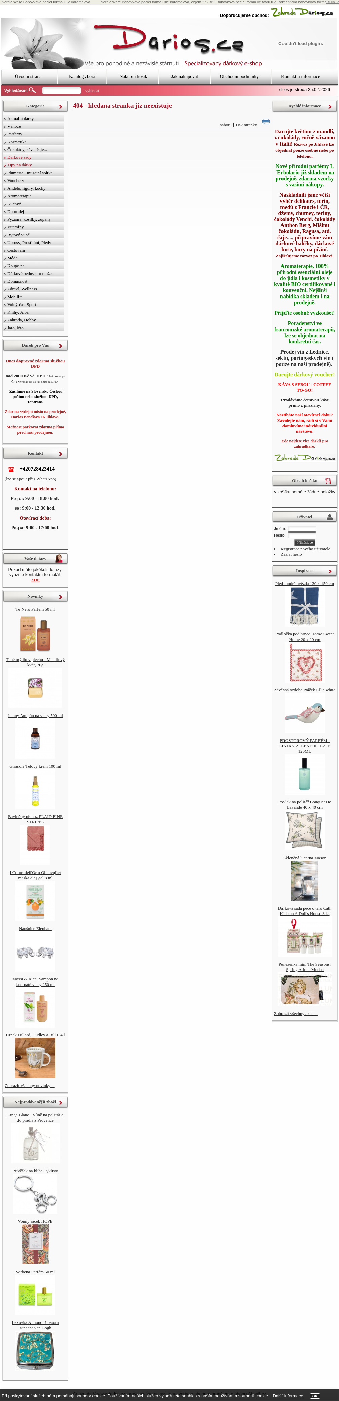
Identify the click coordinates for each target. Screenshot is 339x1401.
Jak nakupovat (184, 76)
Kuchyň (14, 203)
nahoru (226, 124)
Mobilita (15, 296)
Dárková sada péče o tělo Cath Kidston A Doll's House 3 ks (304, 911)
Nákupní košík (133, 76)
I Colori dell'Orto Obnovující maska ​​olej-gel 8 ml (35, 875)
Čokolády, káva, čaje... (27, 149)
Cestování (16, 250)
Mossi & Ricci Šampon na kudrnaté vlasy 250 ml (35, 981)
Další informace (288, 1395)
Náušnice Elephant (35, 928)
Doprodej (15, 211)
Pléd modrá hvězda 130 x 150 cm (304, 583)
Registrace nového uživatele (305, 548)
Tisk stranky (246, 124)
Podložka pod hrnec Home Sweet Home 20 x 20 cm (304, 636)
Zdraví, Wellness (22, 288)
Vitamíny (15, 226)
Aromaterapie (19, 195)
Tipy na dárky (19, 164)
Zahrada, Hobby (21, 319)
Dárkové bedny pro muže (29, 273)
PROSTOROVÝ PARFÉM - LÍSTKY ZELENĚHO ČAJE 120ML (304, 746)
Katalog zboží (82, 76)
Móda (12, 257)
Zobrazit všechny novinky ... (30, 1085)
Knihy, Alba (18, 312)
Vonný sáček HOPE (35, 1221)
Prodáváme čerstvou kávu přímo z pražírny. (304, 402)
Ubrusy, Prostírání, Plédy (29, 242)
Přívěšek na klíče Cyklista (35, 1170)
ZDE (35, 579)
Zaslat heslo (291, 554)
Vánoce (14, 126)
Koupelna (16, 265)
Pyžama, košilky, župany (29, 219)
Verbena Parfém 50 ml (35, 1271)
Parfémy (14, 133)
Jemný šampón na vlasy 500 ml (35, 715)
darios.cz (332, 2)
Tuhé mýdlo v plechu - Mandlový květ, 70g (35, 662)
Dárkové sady (19, 157)
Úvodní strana (28, 76)
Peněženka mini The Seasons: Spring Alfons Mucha (305, 967)
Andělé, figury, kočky (26, 188)
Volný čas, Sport (21, 304)
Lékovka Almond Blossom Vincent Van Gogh (35, 1325)
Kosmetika (16, 141)
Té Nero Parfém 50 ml (35, 609)
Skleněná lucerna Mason (304, 857)
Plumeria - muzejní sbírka (30, 172)
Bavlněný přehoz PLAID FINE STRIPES (35, 819)
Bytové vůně (18, 234)
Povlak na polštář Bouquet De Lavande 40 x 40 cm (304, 804)
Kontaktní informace (300, 76)
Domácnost (17, 281)
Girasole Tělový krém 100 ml (35, 766)
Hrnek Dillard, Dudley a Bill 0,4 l (35, 1034)
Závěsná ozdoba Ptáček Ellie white (304, 689)
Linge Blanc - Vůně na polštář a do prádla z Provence (35, 1117)
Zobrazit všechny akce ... (296, 1013)
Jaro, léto (15, 327)
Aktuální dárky (20, 118)
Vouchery (15, 180)
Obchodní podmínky (239, 76)
